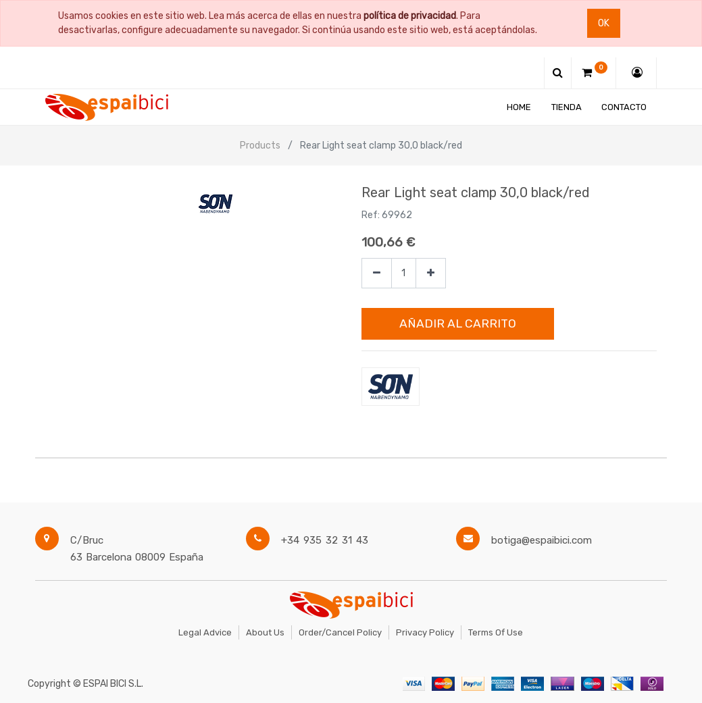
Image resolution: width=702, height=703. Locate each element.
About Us (265, 632)
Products (260, 145)
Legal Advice (205, 632)
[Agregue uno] (431, 273)
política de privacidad (409, 16)
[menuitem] (519, 107)
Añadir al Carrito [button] (457, 323)
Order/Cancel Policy (340, 632)
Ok (603, 23)
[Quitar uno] (376, 273)
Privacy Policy (425, 632)
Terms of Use (495, 632)
